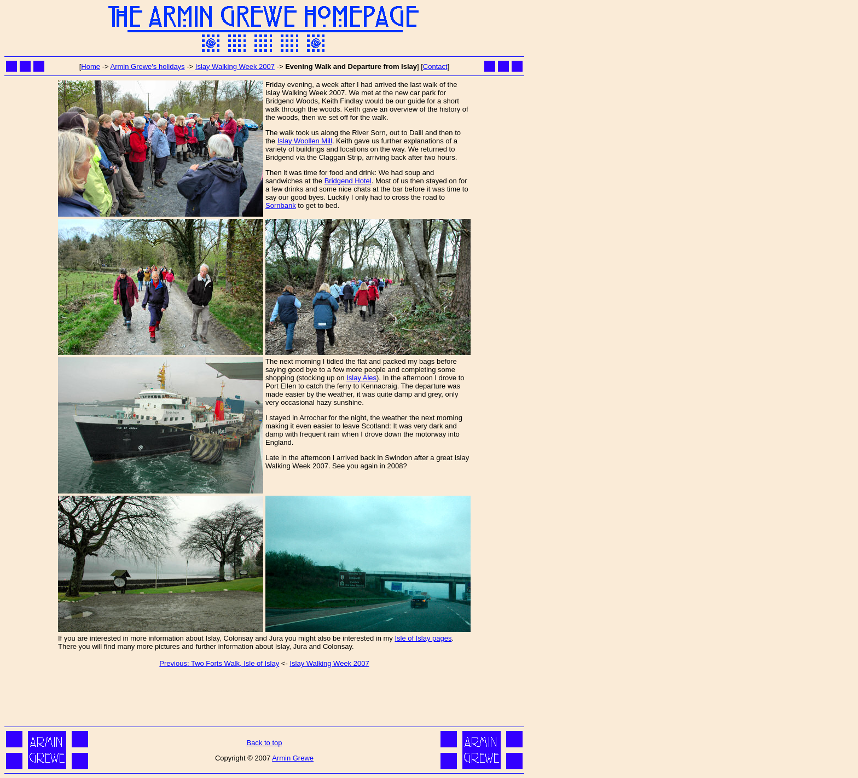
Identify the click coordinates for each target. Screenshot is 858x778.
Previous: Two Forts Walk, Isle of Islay (219, 663)
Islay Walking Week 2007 (235, 66)
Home (90, 66)
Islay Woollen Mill (304, 141)
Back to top (264, 743)
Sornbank (280, 205)
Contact (435, 66)
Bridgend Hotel (348, 181)
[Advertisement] (264, 699)
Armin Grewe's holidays (147, 66)
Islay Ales (361, 378)
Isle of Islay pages (423, 638)
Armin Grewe (293, 758)
